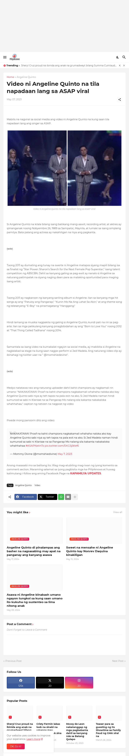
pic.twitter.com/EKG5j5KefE (62, 445)
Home (10, 77)
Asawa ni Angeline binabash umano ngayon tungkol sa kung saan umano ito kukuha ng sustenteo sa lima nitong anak (34, 600)
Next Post (118, 660)
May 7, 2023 (65, 453)
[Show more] (75, 497)
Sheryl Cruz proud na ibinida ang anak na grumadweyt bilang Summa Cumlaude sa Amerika (68, 65)
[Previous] (119, 65)
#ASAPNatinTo (35, 445)
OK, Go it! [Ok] (15, 746)
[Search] (124, 57)
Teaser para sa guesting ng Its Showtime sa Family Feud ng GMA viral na (108, 730)
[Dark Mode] (117, 57)
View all (117, 512)
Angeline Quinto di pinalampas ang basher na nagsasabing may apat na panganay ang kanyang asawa (33, 551)
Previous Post (13, 660)
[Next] (124, 65)
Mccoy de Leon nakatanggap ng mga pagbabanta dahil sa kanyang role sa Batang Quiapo (77, 731)
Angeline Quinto (26, 77)
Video (37, 485)
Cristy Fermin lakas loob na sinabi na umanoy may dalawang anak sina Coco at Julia (48, 730)
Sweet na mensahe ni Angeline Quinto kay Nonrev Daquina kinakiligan (89, 551)
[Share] (119, 99)
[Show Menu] (4, 57)
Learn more (33, 739)
